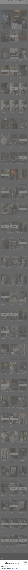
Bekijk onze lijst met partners (7, 562)
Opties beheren (16, 564)
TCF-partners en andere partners (7, 563)
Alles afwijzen (9, 568)
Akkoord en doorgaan (15, 568)
